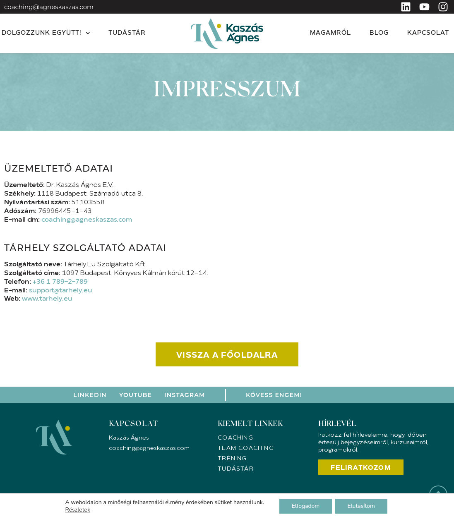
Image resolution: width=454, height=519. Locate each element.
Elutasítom (361, 506)
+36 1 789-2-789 (60, 282)
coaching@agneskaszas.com (49, 7)
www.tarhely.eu (47, 299)
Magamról (330, 33)
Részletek (77, 510)
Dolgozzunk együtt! (46, 33)
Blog (379, 33)
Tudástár (127, 33)
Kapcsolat (428, 33)
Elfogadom (305, 506)
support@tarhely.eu (60, 290)
